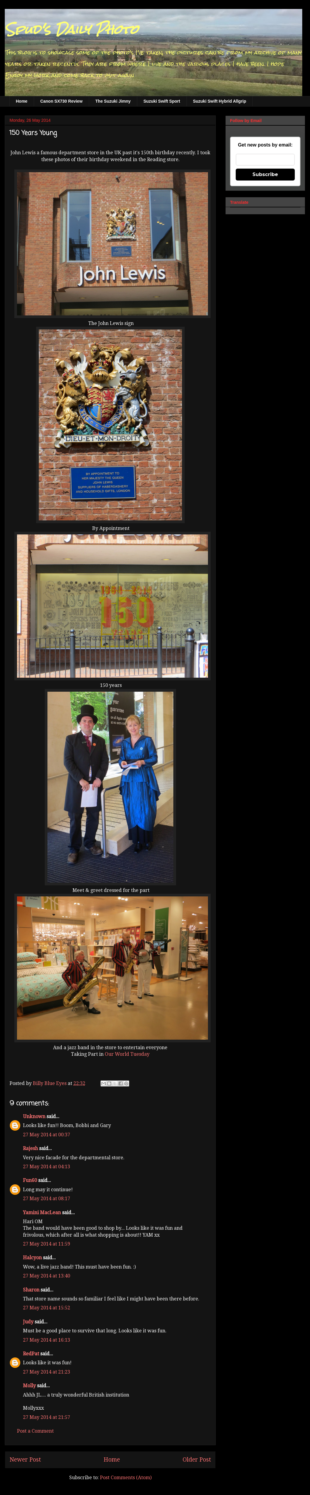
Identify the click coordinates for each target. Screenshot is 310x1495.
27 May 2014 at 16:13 (46, 1340)
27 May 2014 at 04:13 (46, 1166)
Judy (28, 1322)
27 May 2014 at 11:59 (46, 1244)
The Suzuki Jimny (113, 101)
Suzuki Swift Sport (162, 101)
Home (21, 101)
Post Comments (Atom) (126, 1477)
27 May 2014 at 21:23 (46, 1372)
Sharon (31, 1290)
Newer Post (25, 1459)
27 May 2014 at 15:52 (46, 1308)
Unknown (34, 1116)
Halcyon (32, 1257)
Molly (29, 1385)
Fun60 (30, 1180)
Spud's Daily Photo (71, 30)
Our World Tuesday (127, 1054)
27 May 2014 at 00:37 (46, 1135)
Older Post (197, 1459)
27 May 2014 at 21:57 (46, 1417)
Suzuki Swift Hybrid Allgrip (219, 101)
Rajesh (30, 1148)
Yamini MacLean (42, 1212)
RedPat (31, 1354)
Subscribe (265, 174)
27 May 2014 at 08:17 (46, 1198)
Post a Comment (35, 1431)
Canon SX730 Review (61, 101)
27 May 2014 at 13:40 (46, 1276)
